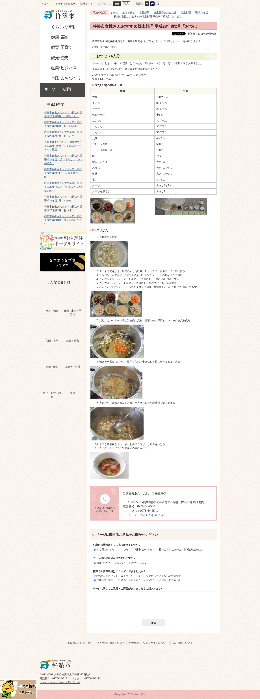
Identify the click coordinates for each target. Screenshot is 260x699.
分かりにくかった (170, 579)
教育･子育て (61, 47)
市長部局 (144, 12)
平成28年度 (55, 104)
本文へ (45, 3)
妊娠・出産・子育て (72, 312)
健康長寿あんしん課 (165, 12)
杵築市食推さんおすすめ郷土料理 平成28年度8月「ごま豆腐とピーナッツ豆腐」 (63, 145)
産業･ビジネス (64, 67)
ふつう (123, 549)
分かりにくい (138, 562)
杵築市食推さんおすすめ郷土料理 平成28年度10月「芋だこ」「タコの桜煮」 (63, 159)
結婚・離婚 (52, 366)
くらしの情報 (63, 26)
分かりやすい (103, 562)
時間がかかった (142, 549)
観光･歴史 (59, 57)
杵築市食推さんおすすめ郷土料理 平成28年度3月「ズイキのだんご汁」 (63, 220)
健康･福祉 (59, 37)
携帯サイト (86, 3)
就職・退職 (72, 340)
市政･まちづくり (66, 78)
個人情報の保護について (111, 642)
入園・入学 (52, 340)
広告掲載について (182, 642)
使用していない (104, 579)
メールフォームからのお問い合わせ (146, 515)
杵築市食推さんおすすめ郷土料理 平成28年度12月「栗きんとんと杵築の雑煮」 (63, 187)
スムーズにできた (129, 579)
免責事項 (134, 642)
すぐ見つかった (104, 549)
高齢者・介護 (72, 366)
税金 (72, 392)
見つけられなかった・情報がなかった (179, 549)
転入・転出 (52, 310)
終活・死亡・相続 (52, 394)
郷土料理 (186, 12)
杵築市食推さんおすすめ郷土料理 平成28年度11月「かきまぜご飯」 (63, 173)
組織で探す (128, 12)
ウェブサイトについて (155, 642)
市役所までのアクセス (80, 642)
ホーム (114, 12)
